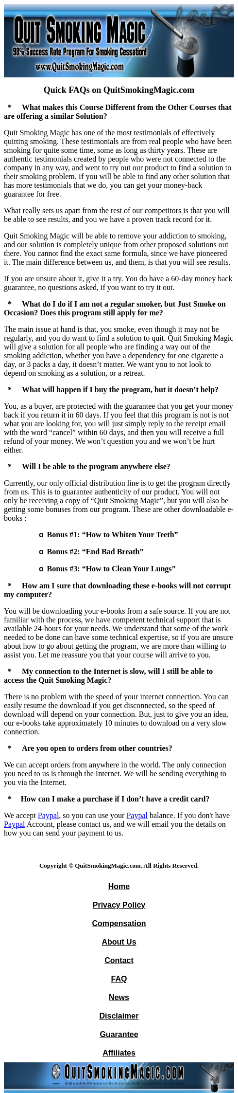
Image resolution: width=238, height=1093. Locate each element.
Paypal (48, 815)
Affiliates (119, 1053)
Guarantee (119, 1034)
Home (119, 886)
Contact (119, 960)
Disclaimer (119, 1016)
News (119, 997)
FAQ (119, 979)
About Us (119, 942)
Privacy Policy (119, 905)
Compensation (119, 923)
